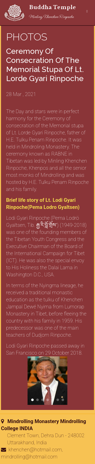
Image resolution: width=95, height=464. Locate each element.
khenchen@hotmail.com (35, 450)
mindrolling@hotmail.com (29, 457)
